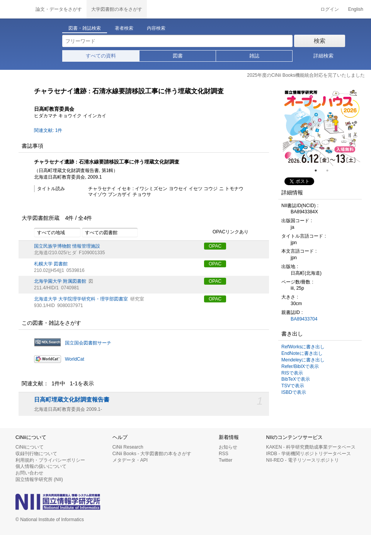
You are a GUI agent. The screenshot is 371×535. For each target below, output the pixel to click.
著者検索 (124, 28)
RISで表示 (292, 373)
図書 (178, 56)
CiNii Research (127, 447)
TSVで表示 (292, 385)
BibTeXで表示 (295, 379)
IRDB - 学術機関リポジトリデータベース (308, 453)
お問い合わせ (29, 473)
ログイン (329, 9)
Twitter (225, 460)
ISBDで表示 (293, 392)
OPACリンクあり (226, 232)
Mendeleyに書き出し (303, 360)
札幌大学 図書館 (51, 264)
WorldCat (74, 359)
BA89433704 (304, 319)
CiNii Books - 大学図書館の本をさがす (152, 453)
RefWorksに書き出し (303, 346)
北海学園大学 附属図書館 (60, 281)
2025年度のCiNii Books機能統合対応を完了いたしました (306, 75)
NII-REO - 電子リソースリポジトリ (302, 460)
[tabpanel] (321, 127)
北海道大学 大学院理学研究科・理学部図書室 (81, 299)
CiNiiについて (29, 447)
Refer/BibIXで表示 (300, 366)
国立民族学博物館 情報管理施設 (67, 246)
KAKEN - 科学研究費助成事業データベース (311, 447)
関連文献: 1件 (48, 130)
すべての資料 (101, 56)
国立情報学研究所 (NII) (39, 479)
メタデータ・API (130, 460)
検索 (319, 40)
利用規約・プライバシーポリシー (50, 460)
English (355, 9)
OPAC (215, 246)
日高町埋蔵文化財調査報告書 (71, 400)
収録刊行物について (36, 453)
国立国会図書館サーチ (88, 343)
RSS (223, 453)
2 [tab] (330, 170)
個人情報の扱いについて (40, 466)
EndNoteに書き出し (302, 353)
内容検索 (156, 28)
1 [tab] (319, 170)
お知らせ (228, 447)
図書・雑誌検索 (84, 28)
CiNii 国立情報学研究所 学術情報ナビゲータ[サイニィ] (15, 9)
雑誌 (254, 56)
